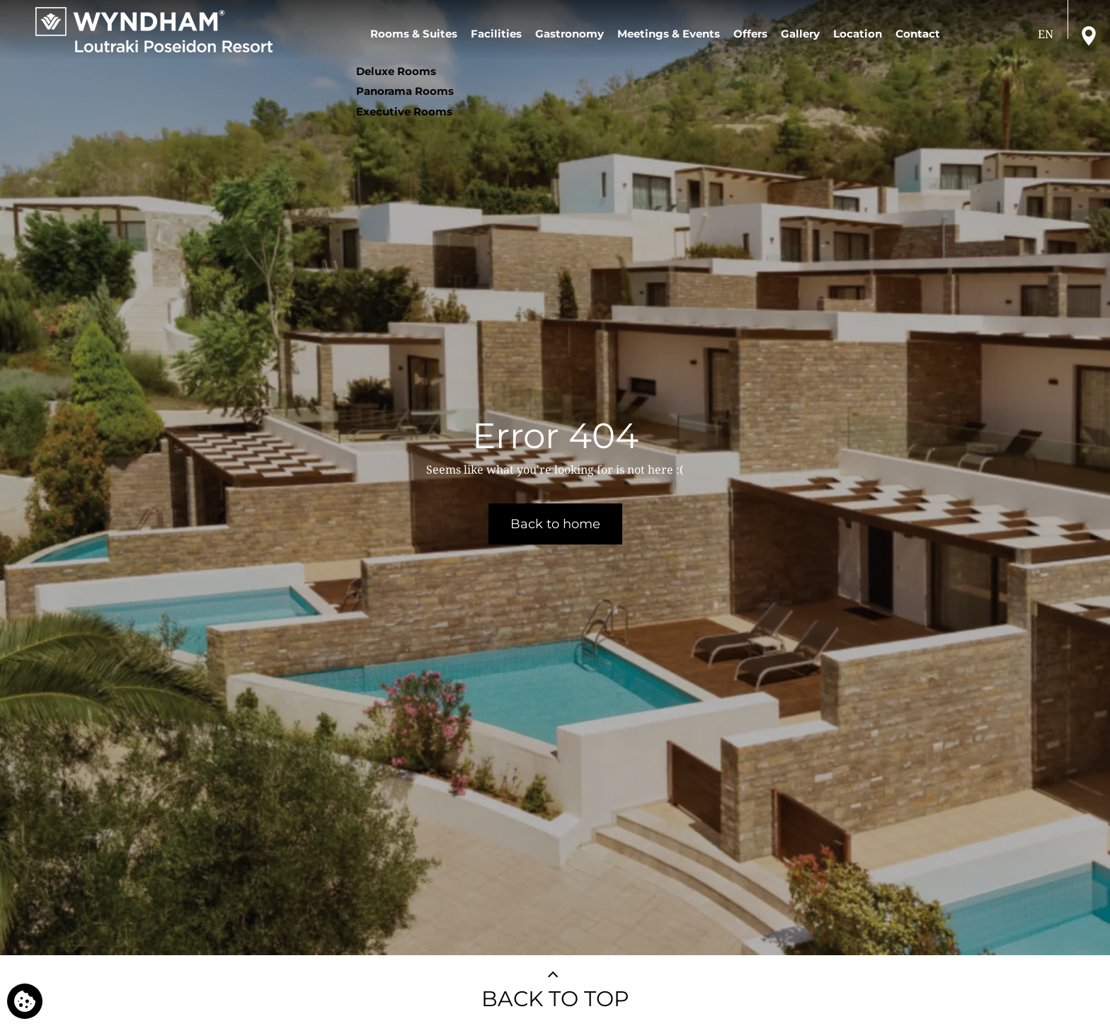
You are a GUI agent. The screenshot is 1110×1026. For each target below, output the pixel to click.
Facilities (496, 33)
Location (857, 33)
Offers (750, 33)
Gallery (800, 33)
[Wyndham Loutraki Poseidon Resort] (154, 29)
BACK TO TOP (555, 999)
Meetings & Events (668, 33)
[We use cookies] (24, 1001)
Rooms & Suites (413, 33)
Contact (918, 33)
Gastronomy (569, 33)
